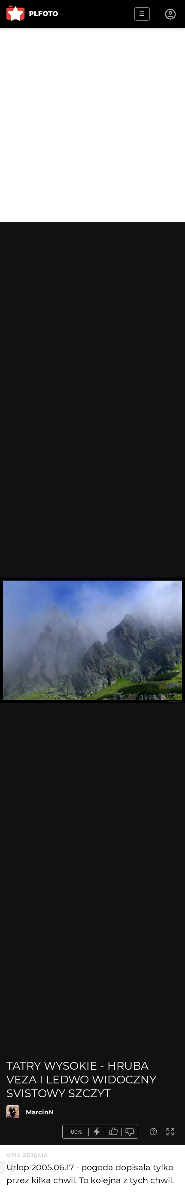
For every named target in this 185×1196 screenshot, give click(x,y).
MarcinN (40, 1112)
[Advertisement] (92, 124)
